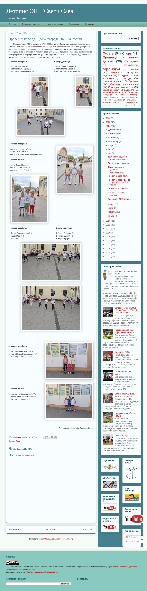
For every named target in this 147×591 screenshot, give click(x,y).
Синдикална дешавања (125, 105)
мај (110, 153)
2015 (108, 252)
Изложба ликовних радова (116, 193)
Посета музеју (121, 435)
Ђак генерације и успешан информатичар (116, 169)
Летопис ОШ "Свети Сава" (41, 11)
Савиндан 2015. (122, 352)
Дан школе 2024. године (119, 199)
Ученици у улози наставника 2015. (119, 293)
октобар (112, 137)
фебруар (112, 212)
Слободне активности (120, 87)
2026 (108, 118)
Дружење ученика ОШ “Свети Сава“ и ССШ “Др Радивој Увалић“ (126, 310)
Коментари (132, 542)
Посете (108, 53)
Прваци (121, 95)
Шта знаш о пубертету (118, 189)
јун (110, 149)
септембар (113, 141)
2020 (108, 233)
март (110, 208)
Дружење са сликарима (119, 163)
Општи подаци (109, 97)
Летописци (89, 24)
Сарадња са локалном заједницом (121, 65)
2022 (108, 225)
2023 (108, 221)
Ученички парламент (112, 100)
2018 (108, 240)
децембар (113, 129)
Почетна (12, 24)
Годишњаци (74, 24)
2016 (108, 248)
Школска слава (112, 81)
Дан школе (129, 90)
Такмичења (115, 72)
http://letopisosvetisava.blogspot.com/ (41, 572)
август (111, 145)
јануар (111, 216)
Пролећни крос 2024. (118, 176)
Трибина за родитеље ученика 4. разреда (118, 158)
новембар (113, 133)
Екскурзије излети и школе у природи (121, 77)
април (111, 204)
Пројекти (133, 81)
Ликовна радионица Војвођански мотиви (124, 331)
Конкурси (116, 102)
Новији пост (15, 529)
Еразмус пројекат (111, 90)
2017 (108, 245)
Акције (135, 69)
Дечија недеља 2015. (125, 394)
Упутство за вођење (54, 24)
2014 (108, 256)
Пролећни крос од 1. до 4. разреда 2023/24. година (119, 182)
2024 (108, 126)
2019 (108, 237)
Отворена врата (128, 97)
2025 (108, 122)
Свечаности (130, 102)
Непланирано (108, 105)
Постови (131, 537)
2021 (108, 229)
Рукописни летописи (31, 24)
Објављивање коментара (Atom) (58, 539)
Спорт (18, 441)
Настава (132, 95)
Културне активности (113, 92)
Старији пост (87, 529)
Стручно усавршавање (124, 84)
